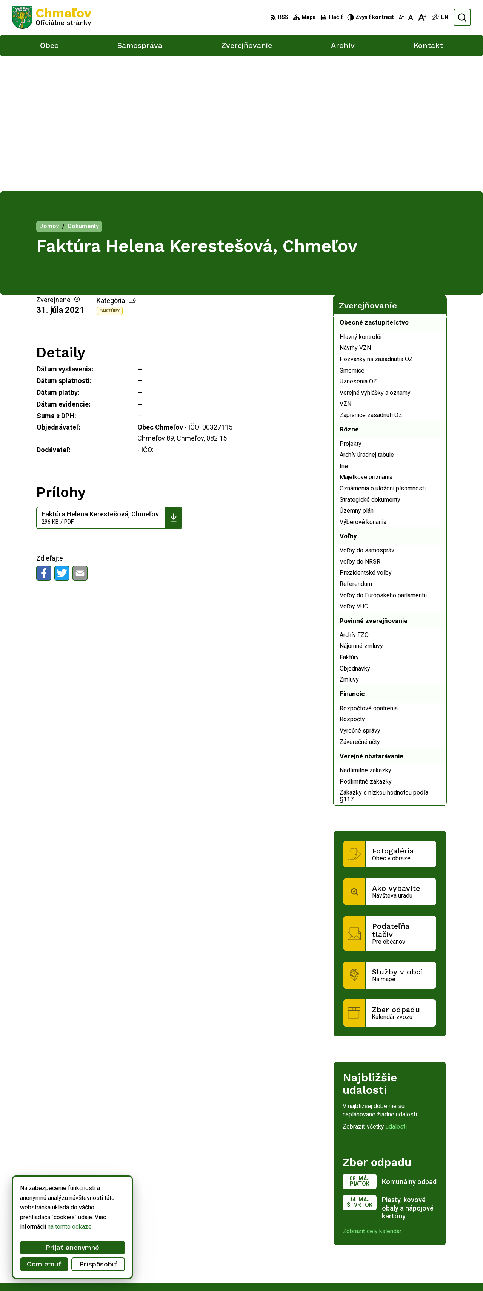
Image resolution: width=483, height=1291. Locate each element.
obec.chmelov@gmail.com (423, 1261)
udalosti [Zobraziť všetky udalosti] (396, 991)
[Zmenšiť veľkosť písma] (401, 17)
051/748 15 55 (408, 1253)
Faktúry (109, 176)
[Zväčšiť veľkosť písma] (422, 17)
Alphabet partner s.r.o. (111, 1197)
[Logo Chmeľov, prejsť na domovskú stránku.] (51, 17)
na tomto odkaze (45, 1226)
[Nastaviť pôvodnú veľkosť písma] (410, 17)
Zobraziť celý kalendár (372, 1095)
